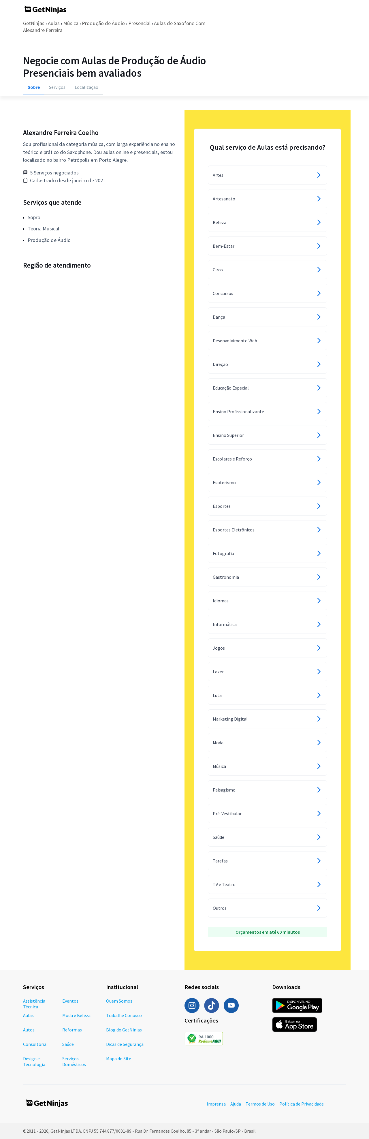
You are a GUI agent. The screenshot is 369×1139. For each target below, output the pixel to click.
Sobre (34, 87)
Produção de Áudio (103, 23)
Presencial (139, 23)
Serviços (57, 87)
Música (70, 23)
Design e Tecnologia (34, 1061)
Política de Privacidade (301, 1104)
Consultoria (34, 1044)
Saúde (68, 1044)
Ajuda (235, 1104)
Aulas (54, 23)
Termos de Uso (260, 1104)
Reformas (72, 1030)
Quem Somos (119, 1001)
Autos (29, 1030)
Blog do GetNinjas (124, 1030)
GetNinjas (33, 23)
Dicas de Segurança (125, 1044)
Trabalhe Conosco (124, 1015)
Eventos (70, 1001)
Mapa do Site (118, 1058)
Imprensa (216, 1104)
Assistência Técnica (34, 1004)
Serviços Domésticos (74, 1061)
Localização (86, 87)
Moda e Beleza (76, 1015)
